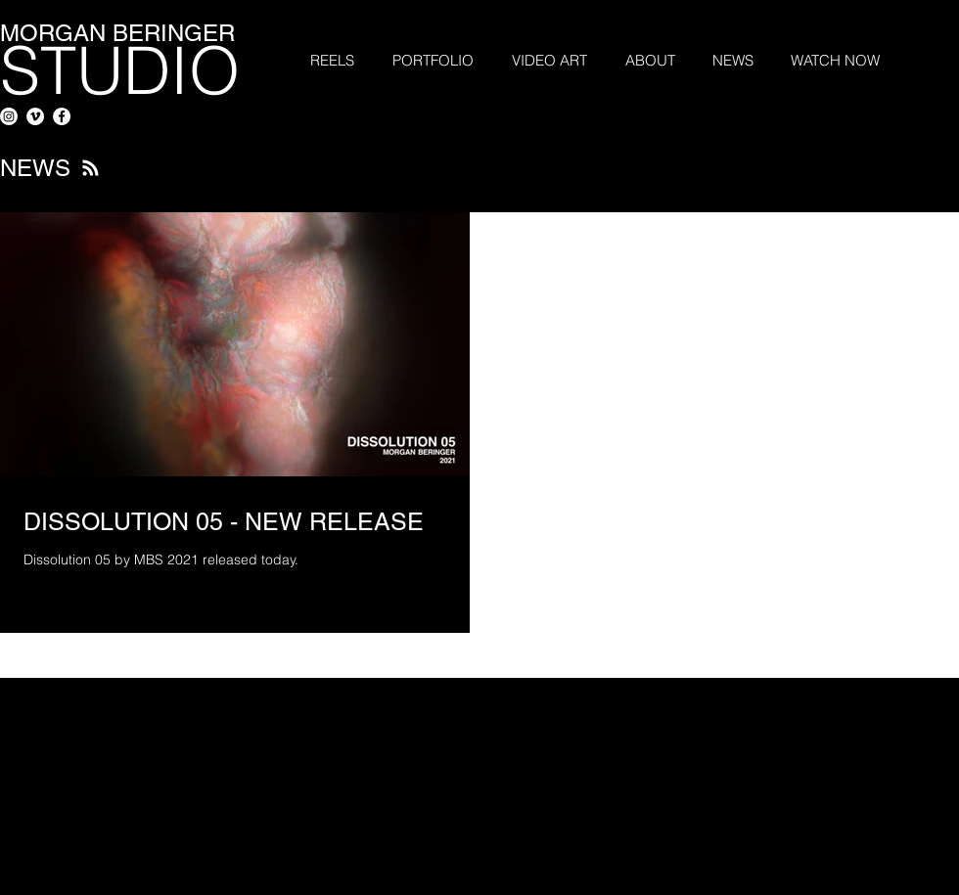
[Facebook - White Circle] (61, 116)
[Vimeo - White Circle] (35, 116)
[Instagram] (9, 116)
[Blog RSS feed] (90, 169)
